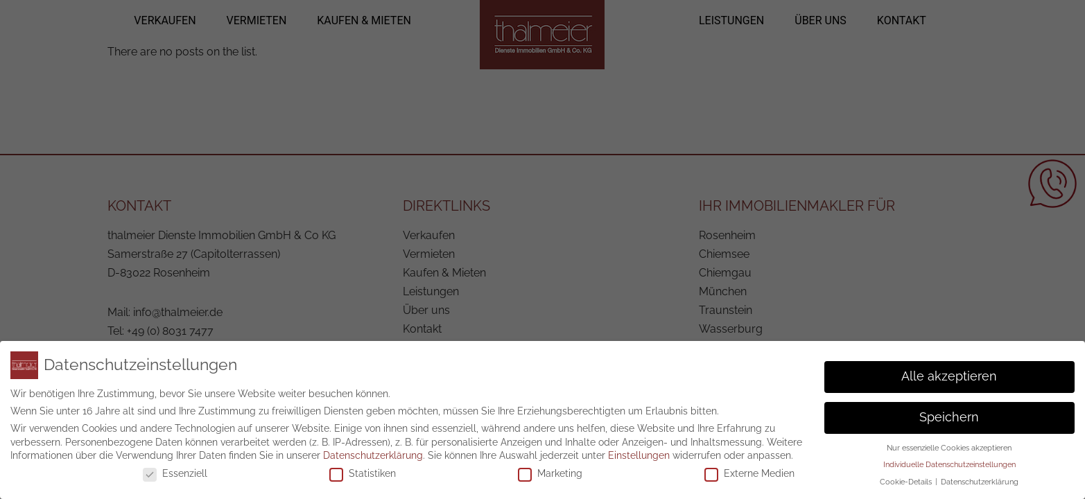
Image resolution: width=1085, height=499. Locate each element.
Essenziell (175, 467)
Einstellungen (639, 449)
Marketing (550, 467)
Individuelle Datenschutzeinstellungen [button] (949, 459)
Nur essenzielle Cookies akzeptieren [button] (949, 442)
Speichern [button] (949, 412)
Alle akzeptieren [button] (949, 371)
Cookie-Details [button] (907, 476)
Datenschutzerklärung (373, 449)
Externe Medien (749, 467)
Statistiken (362, 467)
